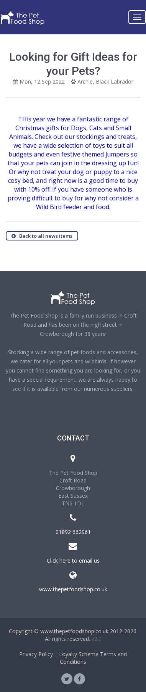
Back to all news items (41, 235)
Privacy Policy (36, 654)
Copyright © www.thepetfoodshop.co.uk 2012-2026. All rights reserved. (73, 634)
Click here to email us (73, 560)
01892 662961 (73, 532)
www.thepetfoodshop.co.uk (73, 589)
